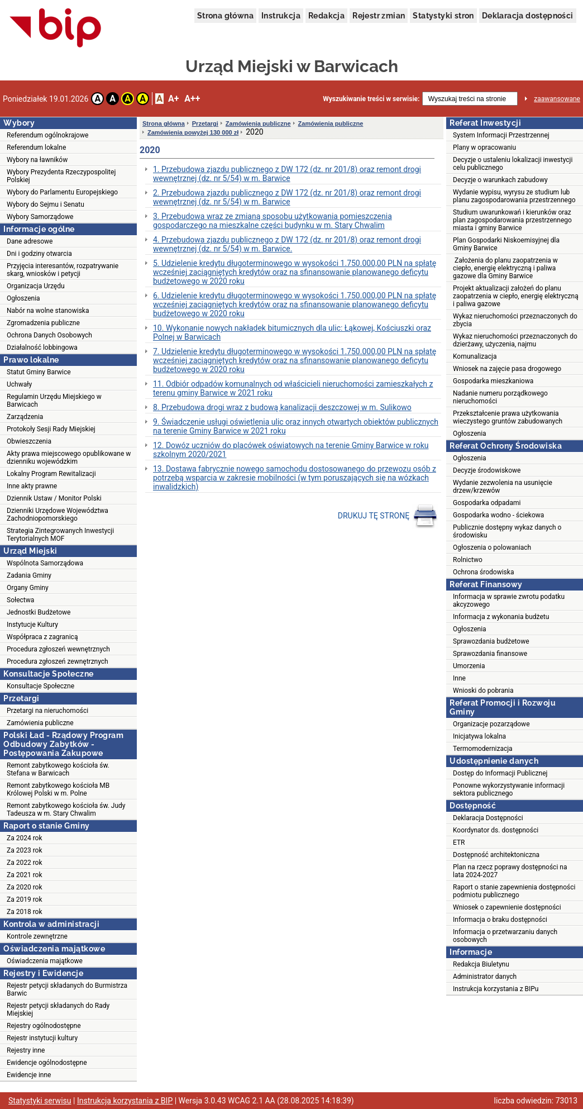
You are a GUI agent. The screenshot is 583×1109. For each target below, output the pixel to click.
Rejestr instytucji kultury (42, 1038)
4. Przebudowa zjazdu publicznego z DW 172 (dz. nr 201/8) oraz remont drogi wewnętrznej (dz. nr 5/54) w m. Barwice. (287, 244)
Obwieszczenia (29, 441)
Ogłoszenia (23, 298)
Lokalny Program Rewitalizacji (51, 474)
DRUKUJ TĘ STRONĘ (388, 516)
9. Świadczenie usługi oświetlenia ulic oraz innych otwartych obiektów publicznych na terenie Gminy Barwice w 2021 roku (295, 426)
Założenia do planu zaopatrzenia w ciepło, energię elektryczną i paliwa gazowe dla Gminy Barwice (505, 268)
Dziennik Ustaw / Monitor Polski (54, 498)
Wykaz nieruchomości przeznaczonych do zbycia (515, 320)
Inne (459, 678)
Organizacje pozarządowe (491, 724)
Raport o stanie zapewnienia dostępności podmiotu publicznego (514, 891)
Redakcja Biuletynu (481, 964)
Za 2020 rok (24, 887)
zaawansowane (557, 99)
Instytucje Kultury (32, 625)
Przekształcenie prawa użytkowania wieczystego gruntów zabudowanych (507, 417)
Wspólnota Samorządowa (45, 563)
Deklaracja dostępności (528, 15)
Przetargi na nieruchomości (47, 711)
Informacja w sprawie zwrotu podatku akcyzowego (509, 600)
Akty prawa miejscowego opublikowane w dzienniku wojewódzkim (69, 457)
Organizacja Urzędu (36, 286)
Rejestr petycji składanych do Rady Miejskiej (58, 1009)
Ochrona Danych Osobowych (49, 335)
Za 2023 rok (24, 850)
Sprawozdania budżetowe (491, 641)
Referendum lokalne (36, 147)
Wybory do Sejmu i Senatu (45, 204)
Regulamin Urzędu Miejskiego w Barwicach (54, 400)
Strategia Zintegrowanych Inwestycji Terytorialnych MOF (60, 534)
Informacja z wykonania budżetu (501, 617)
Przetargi (205, 123)
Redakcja (326, 15)
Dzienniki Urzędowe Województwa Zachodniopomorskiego (57, 514)
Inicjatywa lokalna (479, 736)
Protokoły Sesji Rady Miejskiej (51, 429)
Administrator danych (485, 977)
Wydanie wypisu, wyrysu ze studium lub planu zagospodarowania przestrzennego (514, 196)
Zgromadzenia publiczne (43, 323)
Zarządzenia (25, 417)
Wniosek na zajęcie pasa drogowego (507, 369)
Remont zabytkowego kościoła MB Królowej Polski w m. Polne (58, 789)
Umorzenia (469, 666)
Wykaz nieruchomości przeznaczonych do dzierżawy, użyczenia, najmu (515, 340)
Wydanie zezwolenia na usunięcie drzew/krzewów (502, 486)
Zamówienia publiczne (40, 723)
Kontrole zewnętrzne (37, 936)
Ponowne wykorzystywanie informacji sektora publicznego (509, 789)
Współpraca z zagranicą (42, 637)
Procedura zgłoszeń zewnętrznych (57, 661)
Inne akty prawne (32, 486)
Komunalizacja (475, 356)
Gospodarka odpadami (486, 503)
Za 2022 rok (24, 863)
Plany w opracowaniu (484, 147)
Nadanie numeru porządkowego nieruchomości (500, 397)
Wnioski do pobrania (483, 690)
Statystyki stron (443, 15)
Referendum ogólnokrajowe (47, 135)
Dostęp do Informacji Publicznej (500, 773)
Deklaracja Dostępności (488, 818)
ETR (459, 842)
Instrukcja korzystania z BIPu (496, 989)
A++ (192, 98)
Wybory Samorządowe (40, 217)
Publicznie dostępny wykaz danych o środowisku (507, 531)
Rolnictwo (467, 560)
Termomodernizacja (483, 749)
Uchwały (19, 384)
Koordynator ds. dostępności (495, 830)
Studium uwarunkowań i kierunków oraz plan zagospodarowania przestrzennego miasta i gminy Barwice (512, 220)
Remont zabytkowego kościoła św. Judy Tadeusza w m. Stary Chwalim (66, 809)
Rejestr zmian (378, 15)
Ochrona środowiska (483, 572)
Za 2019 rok (24, 899)
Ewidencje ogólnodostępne (47, 1063)
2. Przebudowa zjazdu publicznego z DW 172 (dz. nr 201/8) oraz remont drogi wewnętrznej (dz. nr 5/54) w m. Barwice (287, 197)
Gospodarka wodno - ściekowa (498, 515)
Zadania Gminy (29, 575)
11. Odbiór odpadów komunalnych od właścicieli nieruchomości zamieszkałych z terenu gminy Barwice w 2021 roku (293, 388)
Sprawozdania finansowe (490, 654)
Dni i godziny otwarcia (39, 254)
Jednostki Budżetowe (38, 612)
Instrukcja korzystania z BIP (125, 1100)
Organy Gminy (28, 588)
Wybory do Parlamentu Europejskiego (62, 192)
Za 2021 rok (24, 875)
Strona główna (225, 15)
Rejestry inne (26, 1050)
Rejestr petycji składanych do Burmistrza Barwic (67, 989)
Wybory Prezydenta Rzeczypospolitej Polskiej (61, 176)
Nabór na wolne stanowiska (48, 311)
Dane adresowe (29, 241)
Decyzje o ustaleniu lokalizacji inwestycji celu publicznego (512, 164)
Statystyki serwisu (39, 1100)
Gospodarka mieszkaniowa (493, 381)
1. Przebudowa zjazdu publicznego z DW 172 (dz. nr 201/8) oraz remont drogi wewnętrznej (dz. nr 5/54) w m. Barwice (287, 174)
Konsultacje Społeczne (40, 686)
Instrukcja (280, 15)
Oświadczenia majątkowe (45, 961)
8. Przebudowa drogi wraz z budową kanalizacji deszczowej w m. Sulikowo (282, 407)
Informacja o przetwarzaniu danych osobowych (505, 936)
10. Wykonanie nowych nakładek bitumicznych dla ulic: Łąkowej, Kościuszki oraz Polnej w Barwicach (292, 332)
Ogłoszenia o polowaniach (492, 547)
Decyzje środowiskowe (486, 470)
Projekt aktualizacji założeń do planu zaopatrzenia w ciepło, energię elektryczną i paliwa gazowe (516, 296)
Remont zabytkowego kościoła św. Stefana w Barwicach (58, 769)
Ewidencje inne (29, 1075)
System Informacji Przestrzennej (501, 135)
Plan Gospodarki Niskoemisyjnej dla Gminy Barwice (506, 244)
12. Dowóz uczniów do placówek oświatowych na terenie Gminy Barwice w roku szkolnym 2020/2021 (290, 450)
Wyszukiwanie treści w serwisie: (371, 99)
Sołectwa (20, 600)
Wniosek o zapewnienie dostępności (507, 907)
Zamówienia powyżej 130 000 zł (192, 132)
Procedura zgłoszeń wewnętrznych (58, 649)
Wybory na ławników (37, 160)
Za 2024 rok (24, 838)
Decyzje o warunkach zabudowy (500, 180)
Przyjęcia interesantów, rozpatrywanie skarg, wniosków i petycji (62, 270)
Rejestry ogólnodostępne (44, 1026)
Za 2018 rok (24, 912)
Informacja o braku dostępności (500, 920)
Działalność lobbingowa (42, 347)
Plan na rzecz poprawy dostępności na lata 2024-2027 (510, 871)
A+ (173, 98)
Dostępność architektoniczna (496, 855)
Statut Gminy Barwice (39, 372)
